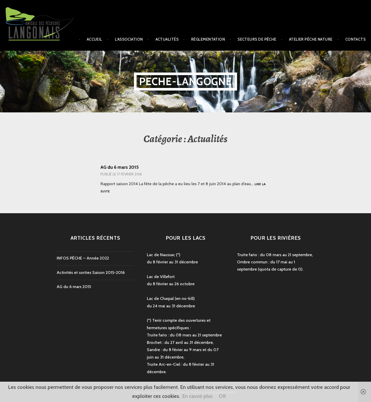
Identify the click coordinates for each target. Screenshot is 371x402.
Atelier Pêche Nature (311, 39)
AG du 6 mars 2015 (119, 167)
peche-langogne (185, 81)
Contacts (355, 39)
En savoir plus (197, 396)
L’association (129, 39)
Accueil (94, 39)
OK (222, 396)
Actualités (167, 39)
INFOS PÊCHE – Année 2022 (83, 258)
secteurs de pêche (257, 39)
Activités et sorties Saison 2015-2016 (91, 272)
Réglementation (208, 39)
